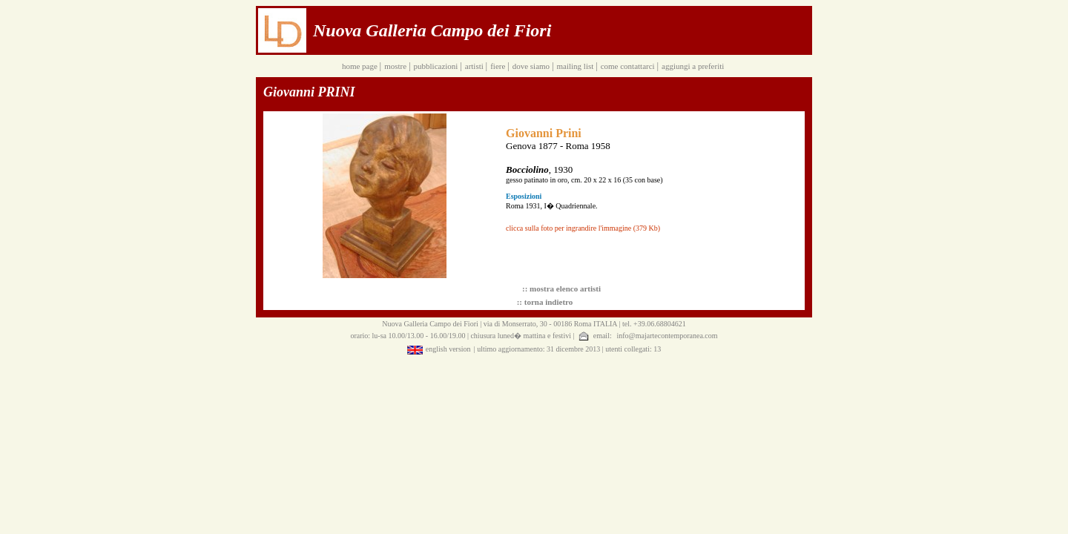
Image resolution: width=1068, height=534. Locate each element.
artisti (475, 66)
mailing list (576, 66)
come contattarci (629, 66)
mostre (396, 66)
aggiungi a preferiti (694, 66)
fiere (498, 66)
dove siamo (532, 66)
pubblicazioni (437, 66)
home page (361, 66)
